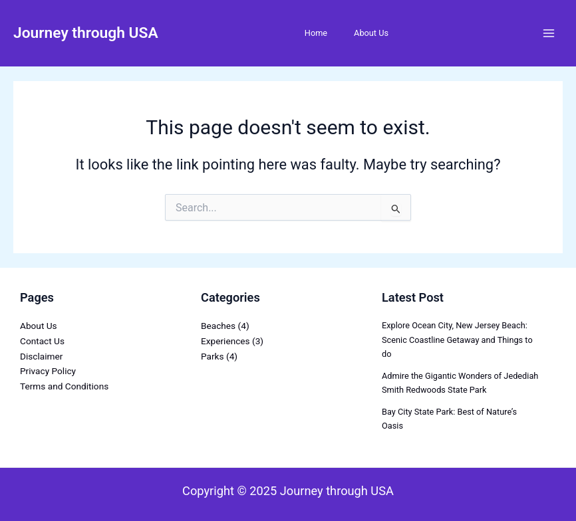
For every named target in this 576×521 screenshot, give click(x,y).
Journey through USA (85, 33)
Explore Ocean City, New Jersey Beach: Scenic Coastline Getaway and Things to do (457, 339)
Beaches (218, 325)
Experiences (225, 341)
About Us (371, 33)
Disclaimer (41, 356)
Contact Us (42, 341)
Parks (212, 356)
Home (316, 33)
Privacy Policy (48, 370)
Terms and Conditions (64, 386)
